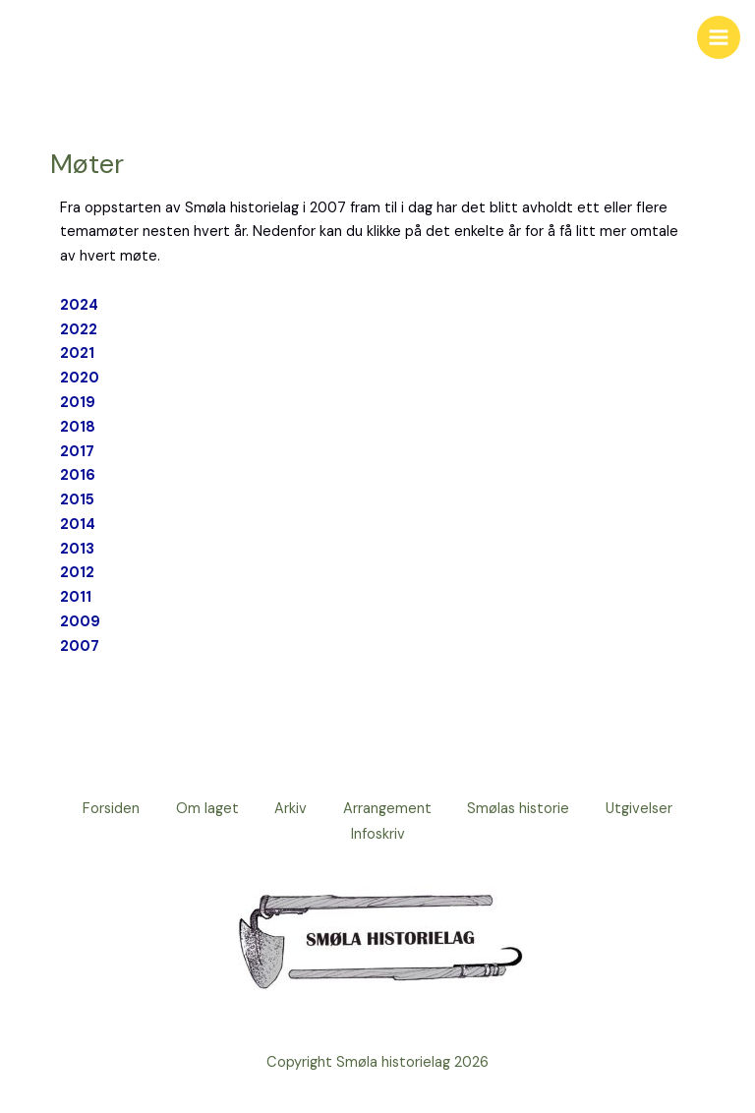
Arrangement (389, 808)
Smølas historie (524, 808)
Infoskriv (378, 833)
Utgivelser (647, 808)
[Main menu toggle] (718, 37)
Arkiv (289, 808)
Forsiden (103, 808)
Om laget (202, 808)
